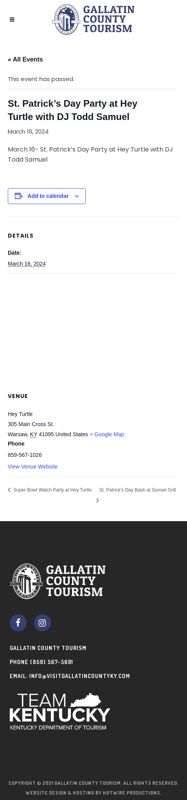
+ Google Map (107, 434)
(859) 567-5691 (51, 662)
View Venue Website (33, 466)
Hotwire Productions (131, 793)
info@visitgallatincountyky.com (79, 676)
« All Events (25, 59)
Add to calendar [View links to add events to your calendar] (48, 196)
